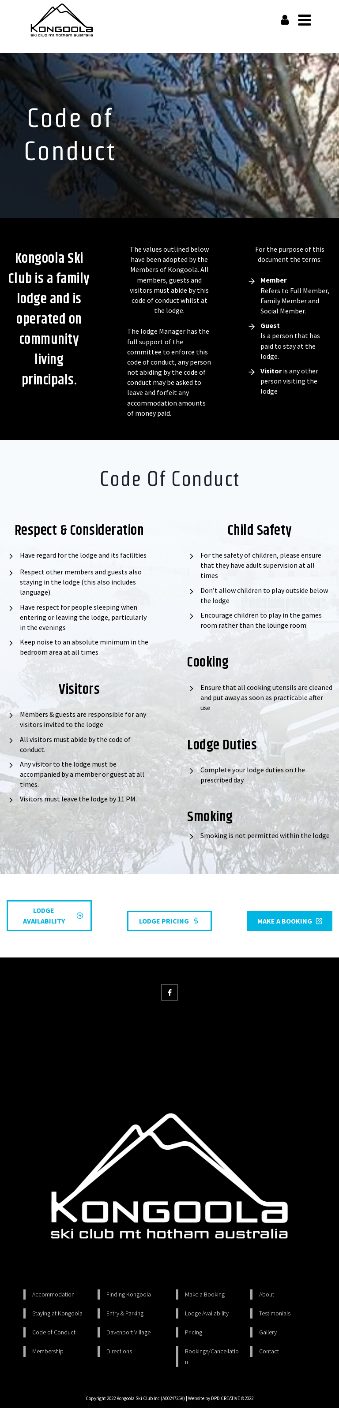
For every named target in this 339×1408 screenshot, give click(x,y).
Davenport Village (128, 1332)
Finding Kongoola (128, 1294)
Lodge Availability (207, 1313)
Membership (48, 1351)
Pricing (193, 1332)
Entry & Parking (124, 1313)
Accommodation (53, 1294)
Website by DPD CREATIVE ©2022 (220, 1398)
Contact (269, 1351)
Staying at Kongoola (57, 1313)
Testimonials (274, 1313)
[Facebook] (169, 992)
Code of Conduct (53, 1332)
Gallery (268, 1332)
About (266, 1294)
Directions (119, 1351)
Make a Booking (205, 1294)
